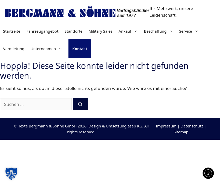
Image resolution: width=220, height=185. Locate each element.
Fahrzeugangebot (42, 31)
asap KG (135, 125)
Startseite (11, 31)
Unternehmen (48, 48)
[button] (11, 173)
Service (190, 31)
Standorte (74, 31)
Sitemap (181, 131)
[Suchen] (80, 104)
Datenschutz (192, 125)
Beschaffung (160, 31)
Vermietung (13, 48)
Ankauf (130, 31)
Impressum (166, 125)
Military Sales (101, 31)
